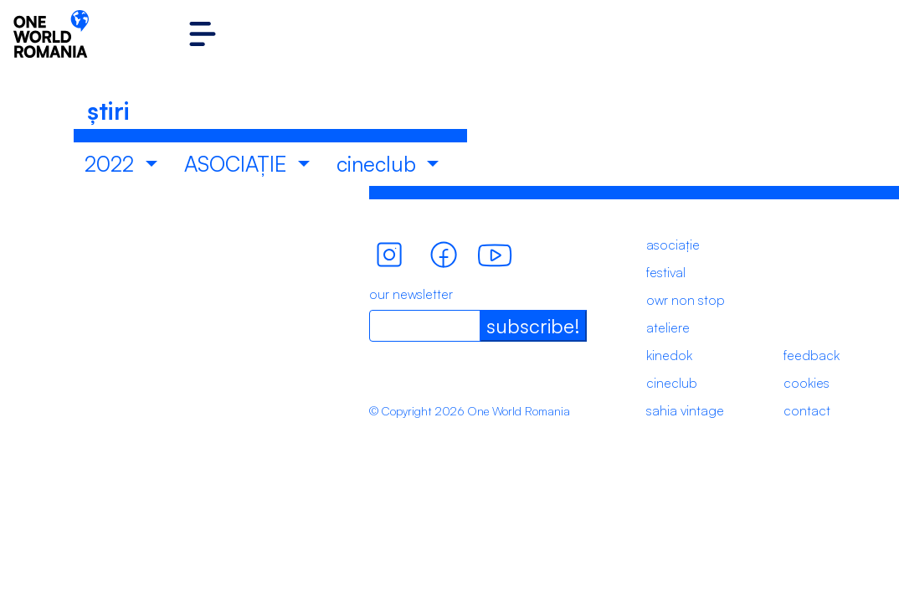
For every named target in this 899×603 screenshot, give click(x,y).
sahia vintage (685, 410)
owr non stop (685, 299)
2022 (112, 164)
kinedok (669, 355)
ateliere (668, 327)
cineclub (379, 164)
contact (806, 410)
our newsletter (411, 294)
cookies (806, 382)
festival (666, 272)
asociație (673, 244)
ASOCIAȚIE (238, 164)
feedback (811, 355)
